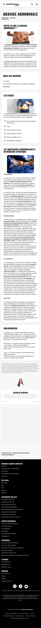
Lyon (2, 485)
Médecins (13, 18)
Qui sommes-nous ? (6, 562)
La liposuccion (8, 174)
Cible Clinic (4, 466)
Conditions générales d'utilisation (19, 618)
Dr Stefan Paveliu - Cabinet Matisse (10, 468)
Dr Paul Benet (4, 471)
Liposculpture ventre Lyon (7, 502)
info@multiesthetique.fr (27, 609)
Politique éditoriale (30, 615)
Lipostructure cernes (6, 526)
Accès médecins (5, 573)
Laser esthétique (5, 528)
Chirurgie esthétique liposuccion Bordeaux (11, 509)
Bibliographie (6, 86)
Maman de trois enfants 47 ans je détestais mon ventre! (15, 555)
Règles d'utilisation (24, 613)
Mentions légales (19, 615)
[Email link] (26, 586)
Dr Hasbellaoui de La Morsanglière (10, 473)
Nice (2, 487)
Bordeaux (3, 492)
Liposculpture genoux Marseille (9, 507)
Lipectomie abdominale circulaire (9, 523)
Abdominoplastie (9, 215)
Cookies (32, 613)
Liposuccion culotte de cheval (8, 552)
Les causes (6, 81)
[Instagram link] (15, 587)
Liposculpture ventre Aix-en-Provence (10, 517)
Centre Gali (4, 476)
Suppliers (3, 578)
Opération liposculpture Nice (8, 504)
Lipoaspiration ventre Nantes (8, 514)
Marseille (3, 490)
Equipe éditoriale (5, 564)
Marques (3, 576)
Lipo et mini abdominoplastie (8, 545)
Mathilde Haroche (20, 392)
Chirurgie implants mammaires (8, 533)
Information (5, 18)
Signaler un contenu (6, 567)
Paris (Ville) (4, 482)
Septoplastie (4, 531)
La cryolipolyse (8, 258)
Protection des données (11, 613)
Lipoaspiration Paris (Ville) (7, 499)
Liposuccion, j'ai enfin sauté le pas (9, 542)
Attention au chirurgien (7, 550)
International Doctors (6, 581)
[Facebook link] (20, 587)
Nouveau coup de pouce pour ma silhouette (12, 547)
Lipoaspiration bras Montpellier (9, 512)
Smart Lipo (7, 298)
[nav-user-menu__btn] (37, 4)
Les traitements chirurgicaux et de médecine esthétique (19, 84)
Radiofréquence (5, 536)
